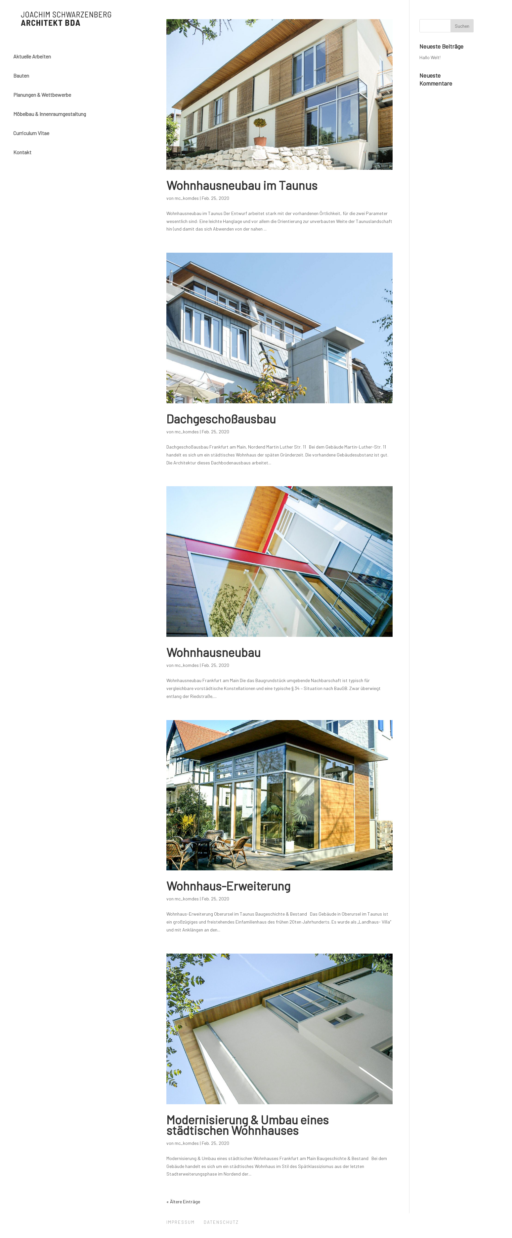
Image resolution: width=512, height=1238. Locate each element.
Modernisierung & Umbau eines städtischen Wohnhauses (247, 1124)
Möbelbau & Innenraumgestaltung (49, 112)
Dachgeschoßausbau (221, 418)
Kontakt (22, 151)
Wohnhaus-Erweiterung (228, 885)
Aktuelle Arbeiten (32, 55)
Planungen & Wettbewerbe (42, 93)
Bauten (21, 74)
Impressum (180, 1222)
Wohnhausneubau (213, 652)
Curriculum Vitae (31, 131)
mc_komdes (187, 198)
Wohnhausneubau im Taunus (242, 185)
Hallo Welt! (430, 57)
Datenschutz (221, 1222)
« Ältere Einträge (183, 1201)
